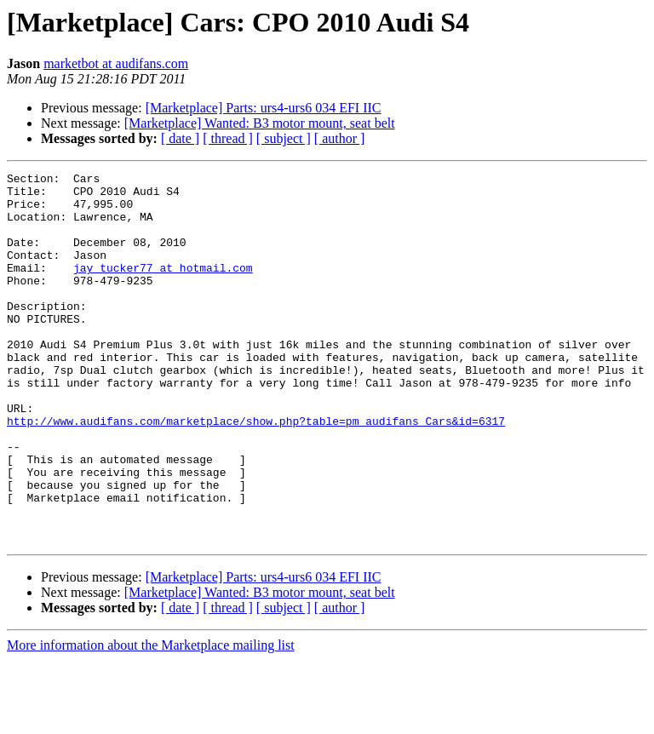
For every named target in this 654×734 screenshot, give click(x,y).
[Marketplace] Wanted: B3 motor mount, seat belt (259, 123)
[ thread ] (228, 138)
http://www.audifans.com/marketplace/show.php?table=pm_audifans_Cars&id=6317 (256, 471)
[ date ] (180, 138)
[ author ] (339, 138)
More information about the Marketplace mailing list (151, 719)
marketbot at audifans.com (115, 63)
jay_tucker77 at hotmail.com (163, 287)
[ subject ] (283, 138)
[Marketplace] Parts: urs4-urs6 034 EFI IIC (264, 107)
